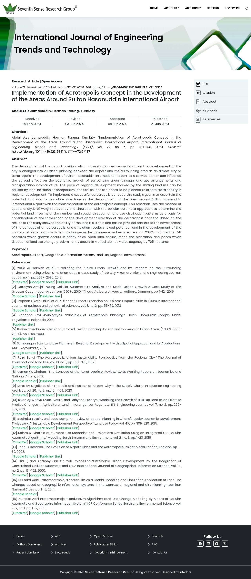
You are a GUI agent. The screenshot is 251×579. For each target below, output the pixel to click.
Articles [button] (170, 8)
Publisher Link (67, 282)
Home (154, 8)
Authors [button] (192, 8)
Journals (157, 536)
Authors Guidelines (29, 544)
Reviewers (232, 8)
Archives (61, 544)
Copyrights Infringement (111, 552)
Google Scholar (42, 282)
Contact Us (159, 552)
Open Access (103, 536)
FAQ (154, 544)
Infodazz (185, 572)
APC (58, 536)
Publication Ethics (106, 544)
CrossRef (20, 282)
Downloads (62, 552)
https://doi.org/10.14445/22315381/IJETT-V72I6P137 (51, 151)
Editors (213, 8)
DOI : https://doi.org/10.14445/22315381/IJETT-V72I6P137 (124, 87)
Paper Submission (28, 552)
